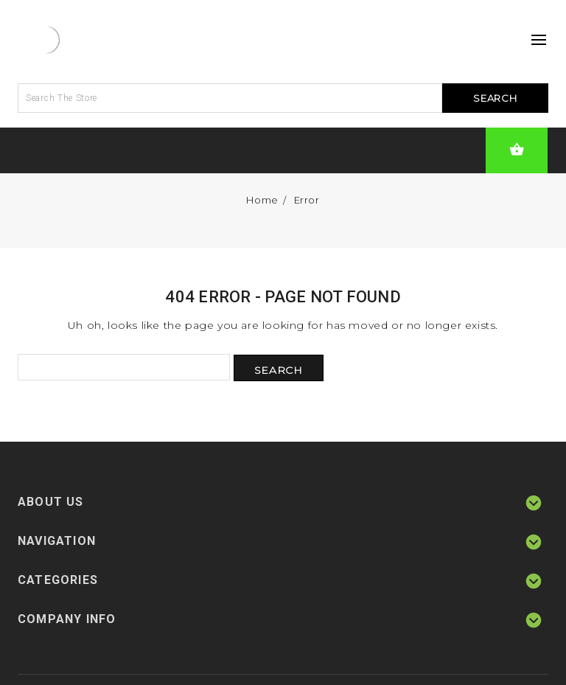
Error (307, 200)
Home (262, 200)
